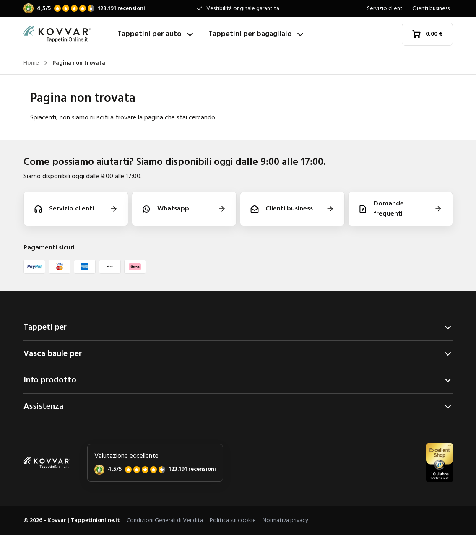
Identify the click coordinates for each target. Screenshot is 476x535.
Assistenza (238, 406)
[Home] (67, 34)
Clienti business (431, 8)
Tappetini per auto (156, 34)
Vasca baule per (238, 354)
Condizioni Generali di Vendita (165, 520)
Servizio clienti (385, 8)
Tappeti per (238, 327)
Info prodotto (238, 380)
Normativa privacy (285, 520)
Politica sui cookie (233, 520)
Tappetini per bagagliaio (256, 34)
